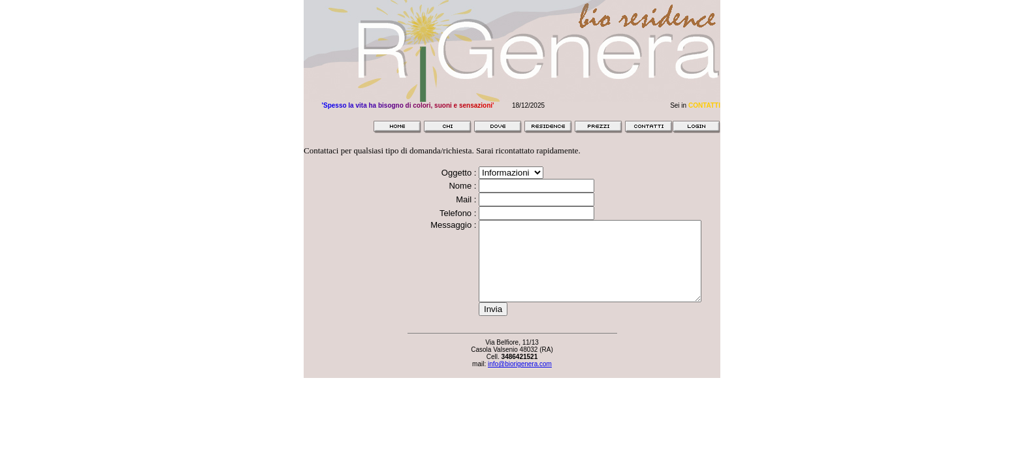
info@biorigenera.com (520, 379)
